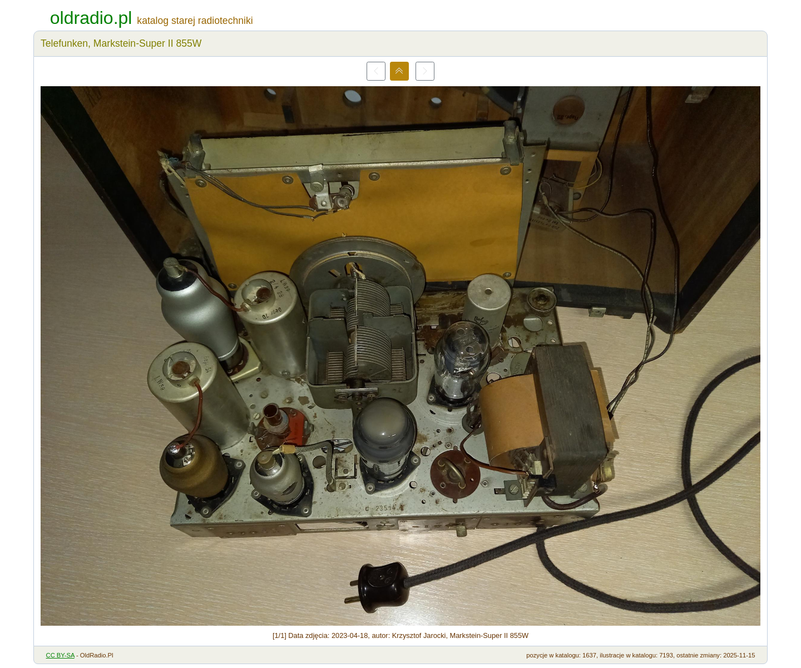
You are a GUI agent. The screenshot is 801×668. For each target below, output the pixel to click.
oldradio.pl (91, 18)
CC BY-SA (60, 655)
